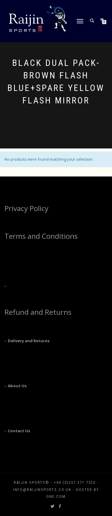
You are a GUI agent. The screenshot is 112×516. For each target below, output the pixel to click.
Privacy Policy (26, 208)
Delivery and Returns (29, 340)
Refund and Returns (37, 312)
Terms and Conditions (41, 236)
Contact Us (19, 430)
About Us (17, 385)
